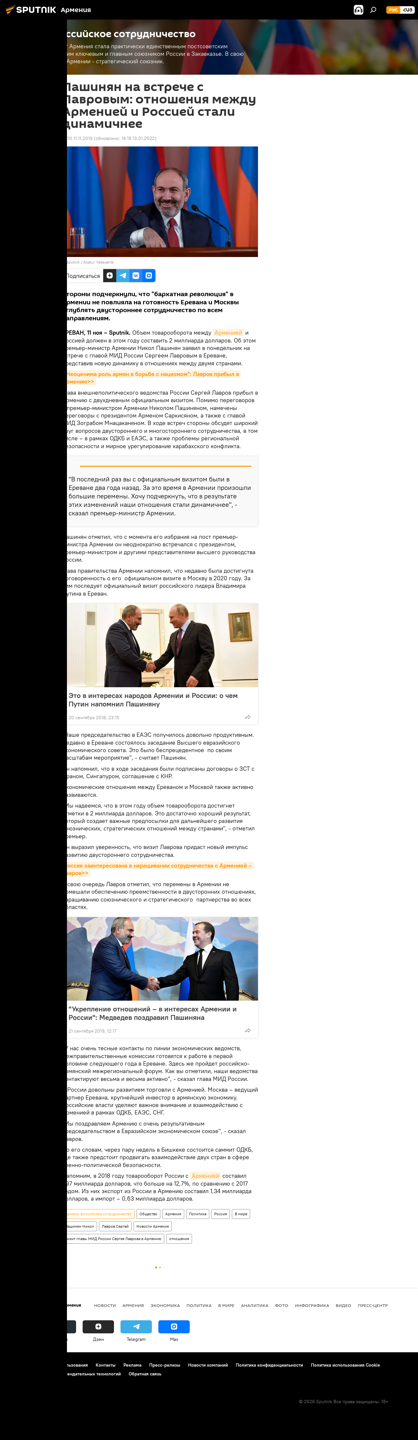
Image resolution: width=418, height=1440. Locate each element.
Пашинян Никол (79, 1226)
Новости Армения (153, 1226)
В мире (241, 1213)
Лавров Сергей (115, 1226)
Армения (173, 1213)
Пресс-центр (373, 1305)
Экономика (165, 1305)
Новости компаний (208, 1365)
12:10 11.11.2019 (77, 138)
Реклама (132, 1365)
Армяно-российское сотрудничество (98, 1213)
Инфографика (312, 1305)
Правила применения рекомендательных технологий (64, 1374)
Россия (220, 1213)
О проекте (18, 1365)
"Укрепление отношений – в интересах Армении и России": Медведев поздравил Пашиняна (153, 1013)
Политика (197, 1213)
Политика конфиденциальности (269, 1365)
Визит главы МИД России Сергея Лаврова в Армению (113, 1238)
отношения (179, 1238)
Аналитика (254, 1305)
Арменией (228, 332)
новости (105, 1305)
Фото (281, 1305)
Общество (148, 1213)
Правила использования (62, 1365)
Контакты (106, 1365)
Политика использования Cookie (345, 1365)
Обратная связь (145, 1374)
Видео (343, 1305)
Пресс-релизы (164, 1365)
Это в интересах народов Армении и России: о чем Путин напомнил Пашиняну (153, 699)
